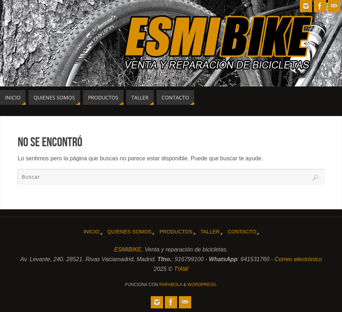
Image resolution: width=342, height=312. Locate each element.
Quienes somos (130, 232)
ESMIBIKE (127, 249)
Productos (176, 232)
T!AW (181, 269)
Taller (210, 232)
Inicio (92, 232)
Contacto (242, 232)
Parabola (170, 284)
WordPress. (202, 284)
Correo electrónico (298, 259)
